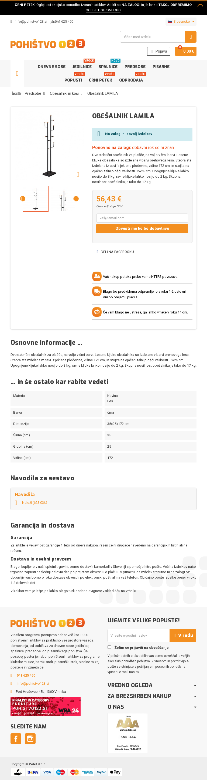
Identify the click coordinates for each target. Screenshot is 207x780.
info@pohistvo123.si (29, 21)
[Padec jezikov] (180, 22)
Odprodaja (132, 78)
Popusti (74, 78)
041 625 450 (64, 21)
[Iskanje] (158, 37)
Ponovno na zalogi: (111, 147)
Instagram (30, 738)
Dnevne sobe (51, 66)
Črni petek (101, 78)
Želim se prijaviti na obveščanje (138, 647)
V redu (182, 635)
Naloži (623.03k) (31, 503)
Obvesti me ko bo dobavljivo (142, 228)
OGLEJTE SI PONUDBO (103, 10)
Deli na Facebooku (115, 252)
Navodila (25, 494)
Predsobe (135, 66)
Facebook (16, 738)
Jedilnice (83, 64)
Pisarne (161, 66)
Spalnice (109, 64)
